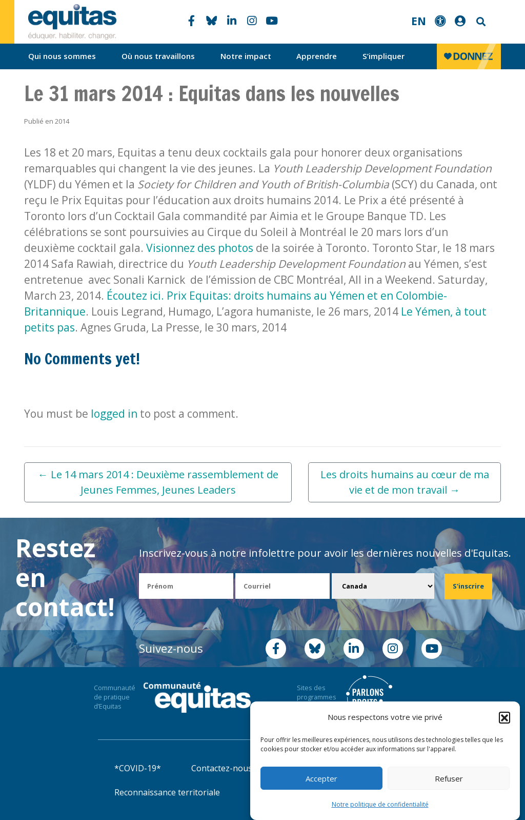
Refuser (449, 778)
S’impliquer (383, 56)
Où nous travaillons (158, 56)
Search (480, 22)
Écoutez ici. (134, 295)
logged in (114, 413)
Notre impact (245, 56)
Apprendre (316, 56)
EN (418, 21)
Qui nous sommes (62, 56)
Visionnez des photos (199, 248)
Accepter (321, 778)
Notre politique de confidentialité (380, 804)
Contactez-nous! (222, 768)
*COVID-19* (137, 768)
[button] (504, 717)
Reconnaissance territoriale (167, 792)
